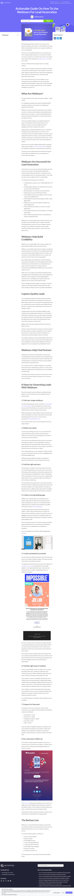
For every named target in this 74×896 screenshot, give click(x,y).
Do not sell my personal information (9, 894)
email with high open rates (34, 419)
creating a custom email (27, 566)
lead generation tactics (43, 59)
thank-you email (26, 803)
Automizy (59, 1)
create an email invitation (39, 146)
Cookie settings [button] (56, 892)
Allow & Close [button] (69, 892)
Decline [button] (63, 892)
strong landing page (37, 506)
